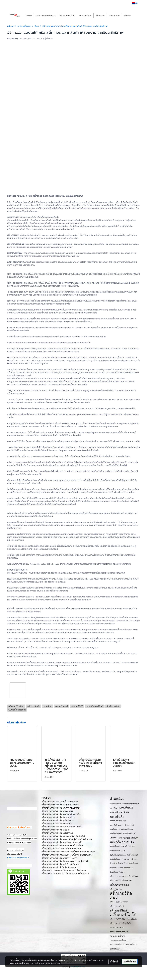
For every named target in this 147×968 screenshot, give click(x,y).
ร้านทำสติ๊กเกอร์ (117, 863)
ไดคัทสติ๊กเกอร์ (115, 949)
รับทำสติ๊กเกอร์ (115, 846)
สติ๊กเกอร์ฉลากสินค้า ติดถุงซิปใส (55, 830)
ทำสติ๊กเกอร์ (114, 829)
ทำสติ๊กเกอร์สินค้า (116, 833)
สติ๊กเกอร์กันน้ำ (115, 880)
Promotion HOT (67, 15)
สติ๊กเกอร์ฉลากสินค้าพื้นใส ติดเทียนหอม (58, 867)
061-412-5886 (20, 834)
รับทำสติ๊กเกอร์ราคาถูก (118, 855)
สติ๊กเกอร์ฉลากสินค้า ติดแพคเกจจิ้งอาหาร (59, 858)
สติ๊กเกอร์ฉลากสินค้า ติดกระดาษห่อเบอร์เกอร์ (61, 808)
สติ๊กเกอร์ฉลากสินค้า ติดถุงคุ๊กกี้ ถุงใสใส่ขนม (60, 864)
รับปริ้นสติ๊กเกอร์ (132, 855)
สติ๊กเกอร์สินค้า (119, 910)
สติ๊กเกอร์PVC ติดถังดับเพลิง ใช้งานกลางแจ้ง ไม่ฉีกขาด (65, 874)
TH (135, 3)
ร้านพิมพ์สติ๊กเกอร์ (132, 863)
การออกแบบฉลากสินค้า (130, 804)
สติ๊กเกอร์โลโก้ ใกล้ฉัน (117, 919)
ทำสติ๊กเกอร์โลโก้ (129, 833)
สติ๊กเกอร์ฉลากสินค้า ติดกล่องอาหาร (57, 833)
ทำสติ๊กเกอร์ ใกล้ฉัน (126, 829)
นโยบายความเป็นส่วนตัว (35, 963)
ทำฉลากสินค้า (129, 825)
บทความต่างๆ (85, 15)
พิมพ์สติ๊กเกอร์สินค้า (122, 842)
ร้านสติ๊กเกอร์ (128, 868)
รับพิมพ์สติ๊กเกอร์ (115, 859)
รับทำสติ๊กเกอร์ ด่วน (128, 846)
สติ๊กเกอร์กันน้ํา (127, 880)
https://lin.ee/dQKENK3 (18, 857)
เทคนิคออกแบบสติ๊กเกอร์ (118, 940)
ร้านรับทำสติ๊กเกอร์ (116, 868)
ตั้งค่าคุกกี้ (114, 961)
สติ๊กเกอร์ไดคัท (131, 919)
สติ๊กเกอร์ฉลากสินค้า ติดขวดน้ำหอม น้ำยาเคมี (61, 842)
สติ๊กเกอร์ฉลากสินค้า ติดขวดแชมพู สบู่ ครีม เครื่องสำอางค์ (66, 839)
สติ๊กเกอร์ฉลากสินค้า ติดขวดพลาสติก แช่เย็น (60, 814)
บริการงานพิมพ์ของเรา (45, 15)
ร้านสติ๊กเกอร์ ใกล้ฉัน (117, 872)
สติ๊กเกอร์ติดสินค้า (121, 895)
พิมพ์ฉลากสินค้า (130, 838)
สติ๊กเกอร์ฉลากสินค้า (119, 885)
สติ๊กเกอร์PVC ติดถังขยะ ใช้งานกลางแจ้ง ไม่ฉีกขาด (63, 870)
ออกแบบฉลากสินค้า (117, 927)
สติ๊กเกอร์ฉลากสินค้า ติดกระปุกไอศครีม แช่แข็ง (61, 827)
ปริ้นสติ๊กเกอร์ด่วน (116, 838)
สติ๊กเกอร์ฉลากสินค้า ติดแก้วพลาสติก (57, 811)
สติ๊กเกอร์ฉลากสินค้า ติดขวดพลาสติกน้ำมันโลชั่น (62, 845)
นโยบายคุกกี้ (55, 963)
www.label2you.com (23, 842)
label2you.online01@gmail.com (25, 838)
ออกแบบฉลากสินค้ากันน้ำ (119, 932)
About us (100, 15)
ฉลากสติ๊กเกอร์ (126, 808)
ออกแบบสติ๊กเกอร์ (118, 936)
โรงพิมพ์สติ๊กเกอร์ (131, 945)
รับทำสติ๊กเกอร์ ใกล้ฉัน (117, 851)
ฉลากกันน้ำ (114, 808)
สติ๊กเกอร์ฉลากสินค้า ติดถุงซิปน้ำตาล (57, 820)
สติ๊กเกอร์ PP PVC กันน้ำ (118, 876)
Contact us (114, 15)
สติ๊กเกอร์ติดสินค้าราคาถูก (119, 902)
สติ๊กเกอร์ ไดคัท (132, 876)
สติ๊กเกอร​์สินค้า (115, 923)
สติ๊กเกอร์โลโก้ (123, 915)
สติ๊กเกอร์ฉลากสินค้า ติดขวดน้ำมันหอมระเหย (61, 849)
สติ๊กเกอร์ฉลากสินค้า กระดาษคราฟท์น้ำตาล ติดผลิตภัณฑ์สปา (68, 852)
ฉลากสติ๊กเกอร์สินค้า (119, 812)
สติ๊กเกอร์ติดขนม (116, 889)
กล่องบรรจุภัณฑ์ (115, 804)
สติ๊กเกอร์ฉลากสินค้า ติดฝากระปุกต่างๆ (58, 817)
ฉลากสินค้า (117, 816)
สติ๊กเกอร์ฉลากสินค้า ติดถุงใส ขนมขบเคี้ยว (60, 805)
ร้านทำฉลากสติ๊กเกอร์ (129, 859)
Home (29, 15)
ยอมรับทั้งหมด (130, 961)
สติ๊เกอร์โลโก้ (126, 923)
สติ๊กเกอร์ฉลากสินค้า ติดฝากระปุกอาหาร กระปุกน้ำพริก (65, 861)
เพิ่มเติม (127, 15)
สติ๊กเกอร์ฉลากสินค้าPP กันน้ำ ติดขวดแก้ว (59, 802)
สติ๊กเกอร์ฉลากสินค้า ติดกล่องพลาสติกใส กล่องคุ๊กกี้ (63, 836)
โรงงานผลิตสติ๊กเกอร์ (117, 945)
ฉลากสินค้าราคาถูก (116, 825)
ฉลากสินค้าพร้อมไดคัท (118, 821)
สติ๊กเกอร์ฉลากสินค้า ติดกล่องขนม (56, 824)
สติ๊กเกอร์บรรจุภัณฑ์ (117, 906)
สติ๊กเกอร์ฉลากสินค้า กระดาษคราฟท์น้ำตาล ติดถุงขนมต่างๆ (67, 855)
